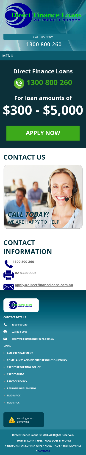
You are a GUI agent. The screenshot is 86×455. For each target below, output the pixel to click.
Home (21, 440)
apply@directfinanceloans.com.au (44, 284)
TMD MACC (14, 395)
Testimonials (72, 445)
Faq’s (57, 445)
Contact (44, 450)
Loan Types (35, 440)
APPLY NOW (43, 133)
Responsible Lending (21, 388)
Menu (7, 55)
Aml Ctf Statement (20, 353)
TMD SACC (13, 402)
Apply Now (43, 445)
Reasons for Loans (20, 445)
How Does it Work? (58, 440)
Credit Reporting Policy (24, 367)
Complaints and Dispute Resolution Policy (37, 360)
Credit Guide (15, 374)
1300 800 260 (44, 44)
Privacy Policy (17, 381)
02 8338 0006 (25, 272)
